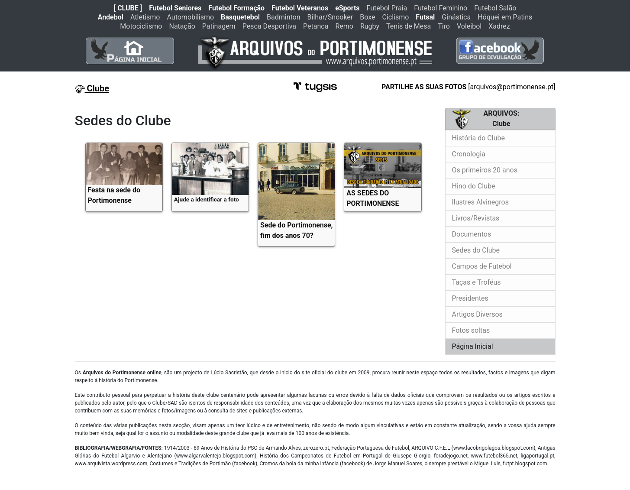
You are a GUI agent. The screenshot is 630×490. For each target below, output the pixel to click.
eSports (347, 8)
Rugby (369, 26)
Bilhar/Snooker (330, 17)
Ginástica (456, 17)
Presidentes (470, 298)
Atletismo (145, 17)
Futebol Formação (236, 8)
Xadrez (499, 26)
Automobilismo (190, 17)
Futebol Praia (387, 8)
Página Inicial (472, 346)
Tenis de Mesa (408, 26)
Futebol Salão (495, 8)
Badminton (283, 17)
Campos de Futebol (482, 266)
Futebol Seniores (175, 8)
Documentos (471, 234)
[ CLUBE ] (128, 8)
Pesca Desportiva (269, 26)
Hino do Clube (473, 186)
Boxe (367, 17)
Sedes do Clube (476, 250)
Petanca (315, 26)
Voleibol (469, 26)
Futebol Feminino (440, 8)
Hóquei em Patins (505, 17)
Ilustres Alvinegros (480, 202)
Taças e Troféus (476, 282)
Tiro (444, 26)
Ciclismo (395, 17)
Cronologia (468, 154)
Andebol (110, 17)
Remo (344, 26)
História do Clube (478, 138)
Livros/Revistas (476, 218)
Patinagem (219, 26)
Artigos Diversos (477, 314)
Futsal (425, 17)
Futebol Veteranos (299, 8)
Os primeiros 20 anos (484, 170)
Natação (182, 26)
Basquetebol (240, 17)
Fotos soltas (471, 330)
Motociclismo (141, 26)
